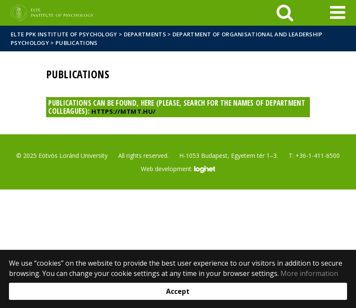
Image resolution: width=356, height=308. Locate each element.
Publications (76, 43)
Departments (145, 34)
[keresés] (285, 13)
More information (309, 273)
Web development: (178, 169)
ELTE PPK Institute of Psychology (64, 34)
